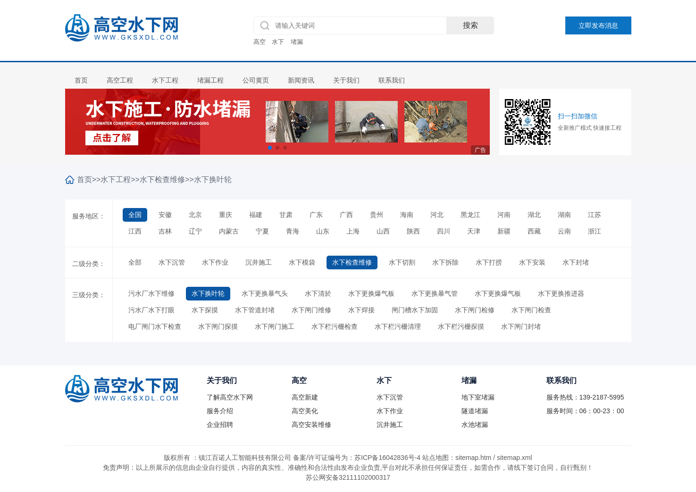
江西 (135, 231)
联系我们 (391, 80)
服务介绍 (220, 411)
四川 (443, 231)
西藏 (534, 231)
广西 (346, 214)
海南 (406, 214)
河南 (504, 214)
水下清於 (318, 293)
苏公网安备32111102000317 (348, 477)
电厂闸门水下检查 (154, 326)
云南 (564, 231)
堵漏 (297, 41)
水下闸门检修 (475, 310)
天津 (473, 231)
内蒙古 (229, 231)
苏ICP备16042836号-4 (387, 457)
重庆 (225, 214)
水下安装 (532, 262)
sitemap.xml (514, 457)
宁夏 (262, 231)
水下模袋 (302, 262)
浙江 (594, 231)
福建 (255, 214)
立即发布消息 (598, 25)
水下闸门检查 (531, 310)
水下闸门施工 (274, 326)
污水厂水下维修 (151, 293)
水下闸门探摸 (218, 326)
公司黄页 (256, 80)
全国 (135, 214)
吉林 (165, 231)
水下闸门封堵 (521, 326)
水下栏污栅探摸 (461, 326)
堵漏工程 (210, 80)
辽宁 (195, 231)
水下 (278, 41)
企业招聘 (220, 424)
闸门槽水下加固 (415, 310)
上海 (353, 231)
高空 (259, 41)
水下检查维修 (162, 179)
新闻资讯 (301, 80)
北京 (195, 214)
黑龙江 (470, 214)
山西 (383, 231)
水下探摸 (205, 310)
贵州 (376, 214)
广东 (316, 214)
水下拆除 (445, 262)
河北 (437, 214)
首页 (81, 80)
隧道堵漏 (474, 411)
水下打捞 (489, 262)
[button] (270, 148)
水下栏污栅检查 (334, 326)
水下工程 (165, 80)
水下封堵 (575, 262)
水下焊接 (361, 310)
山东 (322, 231)
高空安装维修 (311, 424)
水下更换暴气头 (265, 293)
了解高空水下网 (230, 397)
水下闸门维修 (311, 310)
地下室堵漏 (478, 397)
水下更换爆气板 (371, 293)
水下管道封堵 (255, 310)
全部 (135, 262)
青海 (292, 231)
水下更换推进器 (561, 293)
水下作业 (215, 262)
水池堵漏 (474, 424)
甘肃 (286, 214)
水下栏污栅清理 (398, 326)
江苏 (594, 214)
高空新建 (305, 397)
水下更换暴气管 (434, 293)
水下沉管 (172, 262)
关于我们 (346, 80)
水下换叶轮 (213, 179)
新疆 (504, 231)
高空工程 (120, 80)
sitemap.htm (473, 457)
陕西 (413, 231)
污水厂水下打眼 (151, 310)
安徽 (165, 214)
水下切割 (402, 262)
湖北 (534, 214)
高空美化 (305, 411)
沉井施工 (258, 262)
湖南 (564, 214)
